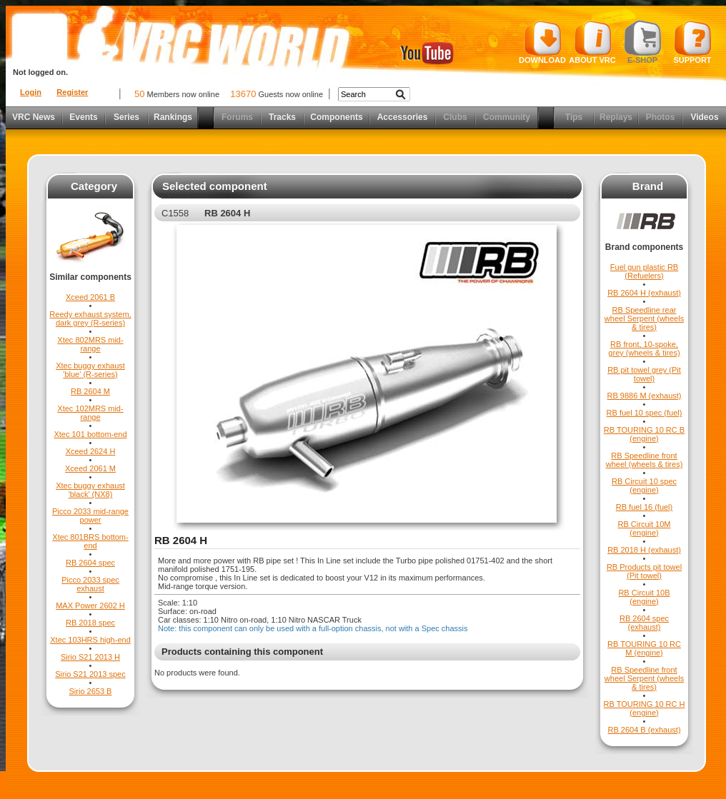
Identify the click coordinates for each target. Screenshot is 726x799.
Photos (660, 117)
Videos (704, 117)
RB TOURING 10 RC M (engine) (644, 648)
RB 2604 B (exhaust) (643, 729)
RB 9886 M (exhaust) (644, 395)
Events (83, 117)
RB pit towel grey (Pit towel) (644, 374)
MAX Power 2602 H (90, 605)
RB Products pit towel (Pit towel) (644, 571)
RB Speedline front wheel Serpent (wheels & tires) (644, 678)
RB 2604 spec (90, 562)
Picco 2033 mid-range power (90, 515)
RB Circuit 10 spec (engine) (644, 485)
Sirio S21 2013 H (90, 657)
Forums (237, 117)
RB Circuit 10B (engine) (644, 596)
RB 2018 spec (90, 622)
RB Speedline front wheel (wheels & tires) (644, 459)
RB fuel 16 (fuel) (644, 507)
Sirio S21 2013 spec (90, 674)
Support (692, 42)
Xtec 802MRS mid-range (90, 344)
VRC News (33, 117)
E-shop (642, 42)
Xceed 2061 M (90, 468)
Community (506, 117)
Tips (573, 117)
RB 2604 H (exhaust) (644, 292)
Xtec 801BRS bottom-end (90, 541)
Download (542, 42)
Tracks (282, 117)
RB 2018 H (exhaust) (644, 550)
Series (126, 117)
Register (72, 92)
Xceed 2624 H (91, 451)
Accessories (402, 117)
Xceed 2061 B (90, 297)
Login (30, 92)
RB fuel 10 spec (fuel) (644, 412)
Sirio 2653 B (90, 691)
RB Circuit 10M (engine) (644, 528)
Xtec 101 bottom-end (90, 434)
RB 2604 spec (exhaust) (644, 622)
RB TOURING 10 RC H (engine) (644, 708)
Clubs (455, 117)
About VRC (592, 42)
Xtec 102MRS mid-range (90, 412)
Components (336, 117)
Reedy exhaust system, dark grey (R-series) (90, 318)
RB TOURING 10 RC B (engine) (644, 434)
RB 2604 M (90, 391)
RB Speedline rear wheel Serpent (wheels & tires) (644, 318)
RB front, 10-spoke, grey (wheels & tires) (644, 348)
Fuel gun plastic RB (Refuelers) (644, 271)
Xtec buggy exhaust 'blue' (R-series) (90, 369)
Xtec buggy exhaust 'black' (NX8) (90, 489)
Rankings (173, 117)
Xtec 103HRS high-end (90, 639)
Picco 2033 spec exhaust (90, 584)
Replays (616, 117)
